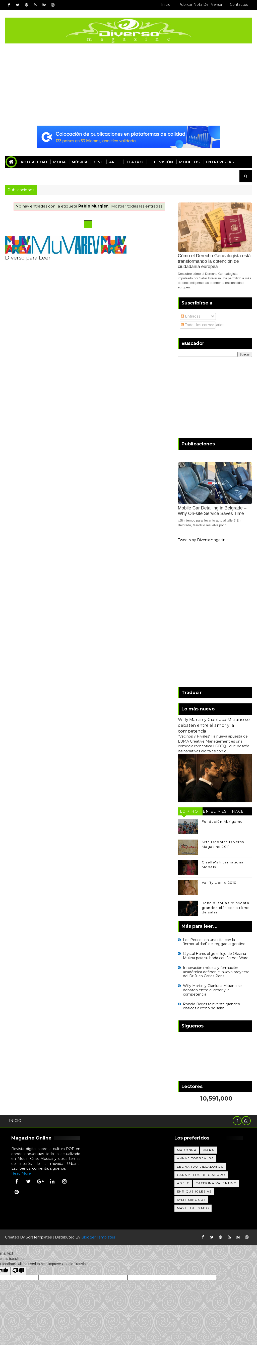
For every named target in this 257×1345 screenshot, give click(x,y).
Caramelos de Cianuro (201, 1175)
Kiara (208, 1150)
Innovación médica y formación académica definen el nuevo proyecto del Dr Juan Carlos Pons (216, 971)
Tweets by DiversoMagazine (203, 540)
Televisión (161, 162)
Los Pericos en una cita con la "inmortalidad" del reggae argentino (214, 942)
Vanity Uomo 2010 (219, 883)
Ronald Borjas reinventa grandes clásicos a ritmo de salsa (226, 907)
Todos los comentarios (202, 325)
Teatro (134, 162)
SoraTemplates (39, 1237)
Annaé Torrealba (195, 1158)
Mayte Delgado (193, 1208)
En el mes (215, 811)
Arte (114, 162)
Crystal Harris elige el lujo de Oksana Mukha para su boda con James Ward (215, 955)
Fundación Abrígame (222, 821)
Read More (21, 1173)
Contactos (239, 4)
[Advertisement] (128, 85)
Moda (59, 162)
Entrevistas (220, 162)
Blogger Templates (98, 1237)
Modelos (189, 162)
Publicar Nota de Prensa (200, 4)
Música (80, 162)
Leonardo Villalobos (200, 1166)
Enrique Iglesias (194, 1191)
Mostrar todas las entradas (136, 206)
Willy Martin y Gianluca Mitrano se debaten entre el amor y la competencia (214, 725)
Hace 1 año (239, 812)
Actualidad (34, 162)
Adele (183, 1183)
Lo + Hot (190, 811)
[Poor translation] (18, 1271)
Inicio (165, 4)
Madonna (187, 1150)
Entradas (190, 316)
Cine (98, 162)
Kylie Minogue (191, 1200)
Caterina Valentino (216, 1183)
